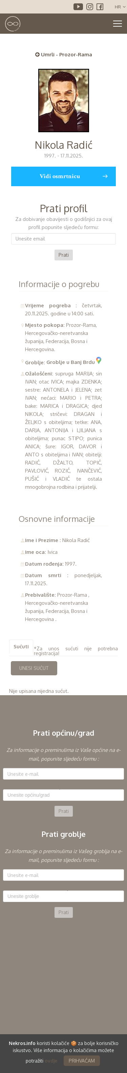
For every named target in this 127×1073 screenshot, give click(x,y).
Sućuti (21, 646)
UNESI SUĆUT (34, 668)
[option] (63, 781)
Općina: (64, 787)
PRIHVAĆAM (82, 1061)
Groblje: (63, 888)
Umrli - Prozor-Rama (63, 54)
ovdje (51, 1061)
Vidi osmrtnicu (74, 176)
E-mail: (64, 765)
